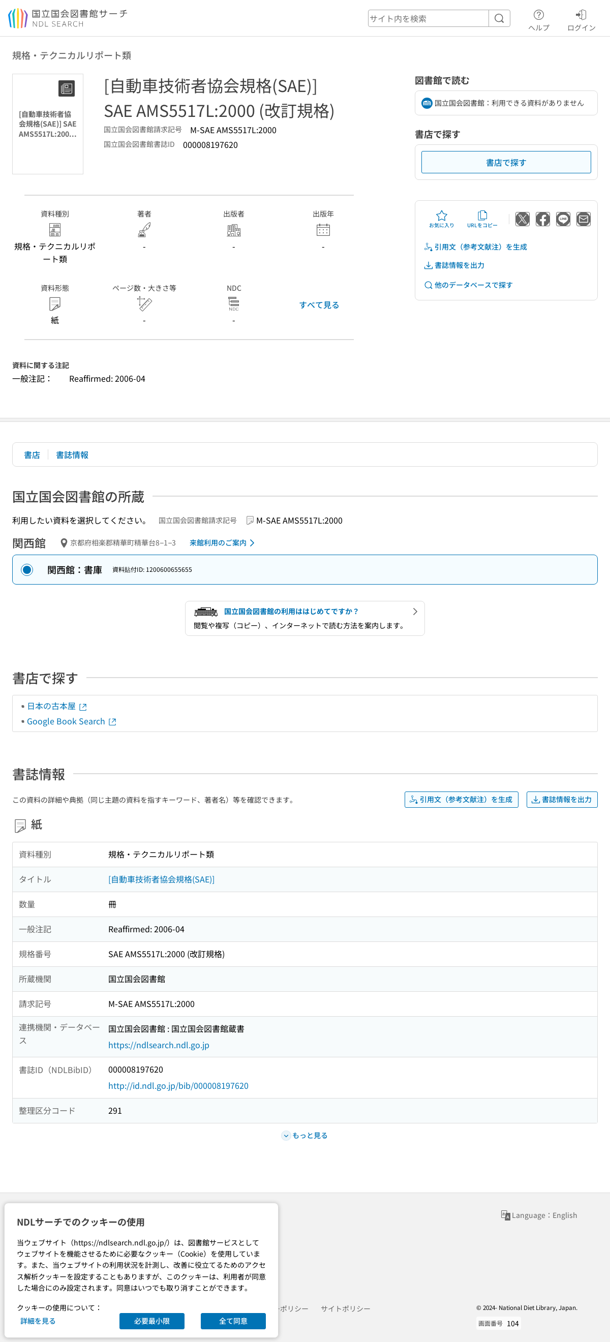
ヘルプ (539, 19)
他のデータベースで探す (468, 285)
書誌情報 (72, 454)
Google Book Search (72, 721)
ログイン (581, 19)
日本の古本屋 (57, 705)
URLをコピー (482, 219)
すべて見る (319, 304)
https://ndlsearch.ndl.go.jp (158, 1045)
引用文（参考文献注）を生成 (475, 246)
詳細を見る (38, 1321)
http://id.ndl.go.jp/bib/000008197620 (178, 1085)
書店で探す (506, 162)
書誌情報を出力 (453, 265)
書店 (32, 454)
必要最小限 (152, 1321)
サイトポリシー (346, 1308)
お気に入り (441, 219)
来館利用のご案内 (224, 543)
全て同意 (233, 1321)
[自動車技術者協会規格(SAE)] (161, 879)
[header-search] (439, 18)
